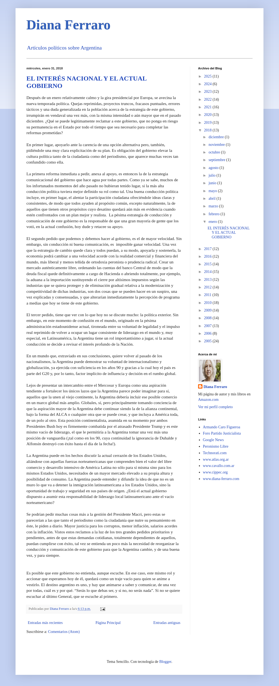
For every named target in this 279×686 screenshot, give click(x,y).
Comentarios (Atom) (64, 632)
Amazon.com (208, 400)
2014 (208, 272)
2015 (208, 264)
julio (212, 175)
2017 (208, 249)
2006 (208, 333)
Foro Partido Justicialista (222, 433)
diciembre (216, 137)
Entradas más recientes (45, 623)
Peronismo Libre (216, 446)
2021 (208, 107)
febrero (214, 214)
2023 (208, 92)
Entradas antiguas (166, 623)
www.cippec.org (215, 472)
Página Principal (107, 623)
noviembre (217, 145)
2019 (208, 123)
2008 (208, 318)
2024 (208, 84)
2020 (208, 115)
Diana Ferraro (68, 24)
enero (213, 222)
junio (212, 183)
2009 (208, 310)
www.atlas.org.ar (216, 459)
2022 (208, 99)
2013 (208, 280)
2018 (208, 130)
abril (212, 198)
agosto (213, 168)
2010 (208, 303)
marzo (213, 206)
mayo (213, 191)
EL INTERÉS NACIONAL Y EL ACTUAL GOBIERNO (229, 232)
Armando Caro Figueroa (221, 427)
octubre (214, 152)
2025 (208, 76)
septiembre (217, 160)
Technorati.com (215, 453)
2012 (208, 287)
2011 (208, 295)
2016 (208, 256)
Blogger (165, 662)
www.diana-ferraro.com (221, 479)
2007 (208, 326)
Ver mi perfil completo (215, 407)
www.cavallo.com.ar (218, 466)
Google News (213, 440)
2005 (208, 341)
